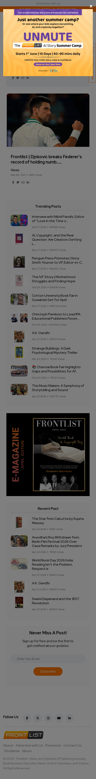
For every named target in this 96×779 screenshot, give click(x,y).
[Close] (48, 6)
